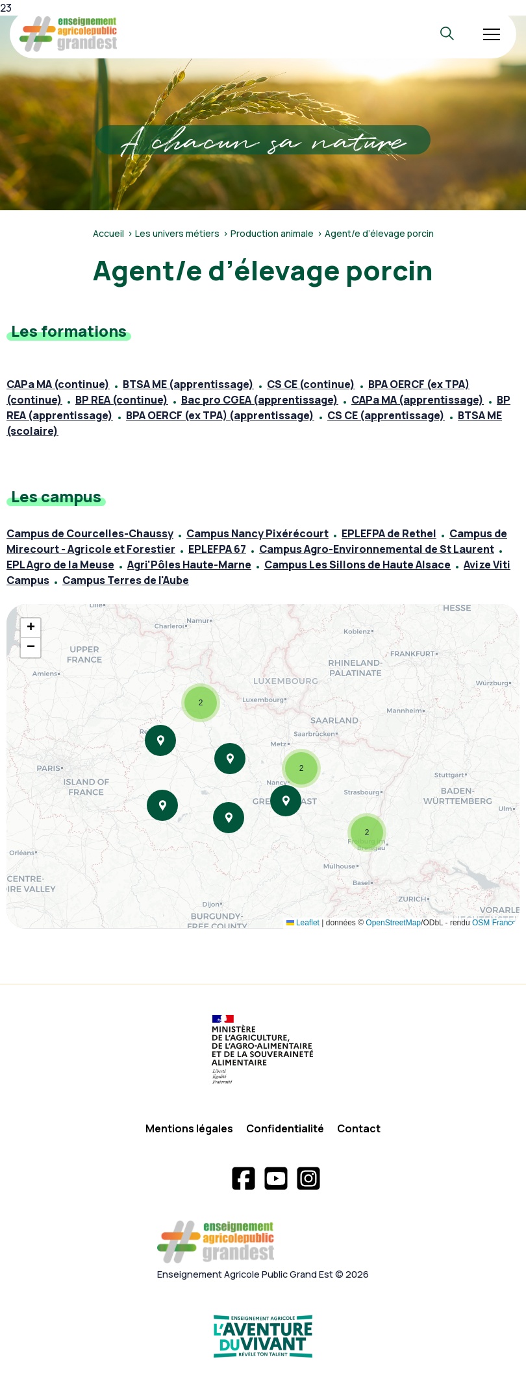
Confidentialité (285, 1128)
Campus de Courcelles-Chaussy (89, 533)
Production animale (272, 233)
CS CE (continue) (311, 384)
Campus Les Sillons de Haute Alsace (357, 564)
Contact (359, 1128)
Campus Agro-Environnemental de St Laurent (376, 549)
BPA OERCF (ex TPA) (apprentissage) (220, 415)
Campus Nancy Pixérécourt (257, 533)
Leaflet (302, 922)
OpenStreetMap (393, 922)
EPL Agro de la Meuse (60, 564)
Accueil (108, 233)
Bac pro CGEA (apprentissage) (259, 400)
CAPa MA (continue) (58, 384)
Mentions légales (189, 1128)
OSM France (494, 922)
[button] (200, 702)
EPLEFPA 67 (217, 549)
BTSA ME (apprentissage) (188, 384)
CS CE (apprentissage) (386, 415)
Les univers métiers (177, 233)
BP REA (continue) (121, 400)
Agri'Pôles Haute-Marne (189, 564)
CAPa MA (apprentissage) (417, 400)
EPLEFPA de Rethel (389, 533)
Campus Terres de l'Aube (125, 580)
